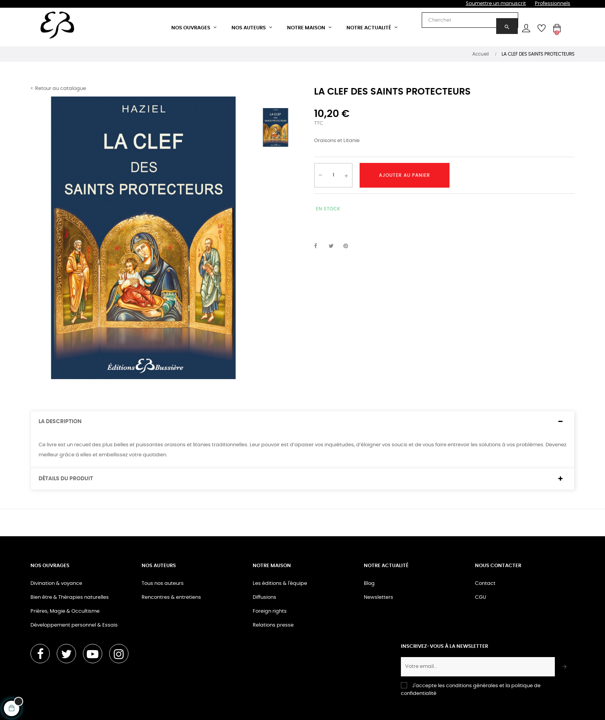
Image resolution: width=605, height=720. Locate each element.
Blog (369, 583)
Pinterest (349, 246)
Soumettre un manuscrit (496, 3)
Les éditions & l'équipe (280, 583)
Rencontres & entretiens (171, 597)
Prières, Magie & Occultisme (65, 611)
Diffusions (264, 597)
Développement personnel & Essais (74, 625)
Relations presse (273, 625)
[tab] (302, 421)
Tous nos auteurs (163, 583)
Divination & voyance (56, 583)
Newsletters (378, 597)
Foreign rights (270, 611)
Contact (485, 583)
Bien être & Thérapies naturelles (69, 597)
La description (60, 421)
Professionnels (552, 3)
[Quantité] (333, 175)
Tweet (334, 246)
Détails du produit (66, 478)
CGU (480, 597)
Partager (320, 246)
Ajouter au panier (404, 175)
